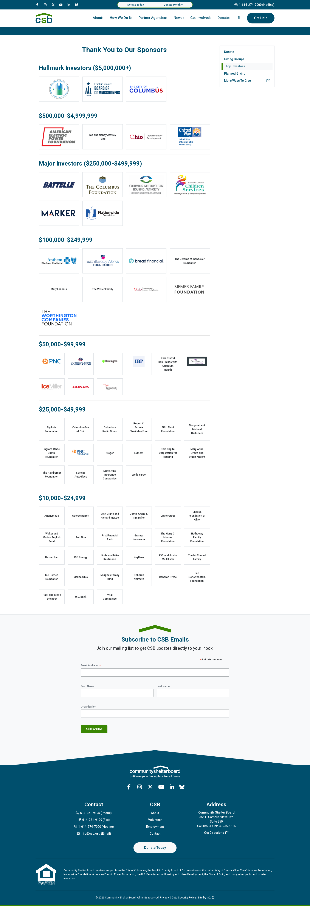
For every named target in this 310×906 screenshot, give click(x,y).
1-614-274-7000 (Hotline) (254, 4)
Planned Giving (234, 73)
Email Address (91, 666)
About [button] (97, 18)
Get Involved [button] (200, 18)
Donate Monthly (173, 4)
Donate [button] (223, 18)
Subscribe (94, 729)
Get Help (260, 18)
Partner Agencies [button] (152, 18)
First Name (87, 686)
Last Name (163, 686)
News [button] (178, 18)
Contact (155, 833)
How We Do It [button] (120, 18)
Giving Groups (234, 59)
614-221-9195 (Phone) (94, 813)
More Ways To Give (247, 81)
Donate (229, 52)
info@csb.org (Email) (93, 833)
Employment (155, 826)
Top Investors (235, 66)
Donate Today (135, 4)
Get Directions (216, 832)
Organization (88, 706)
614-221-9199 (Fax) (94, 820)
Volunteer (155, 820)
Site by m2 (206, 897)
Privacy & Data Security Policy (178, 897)
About (155, 813)
